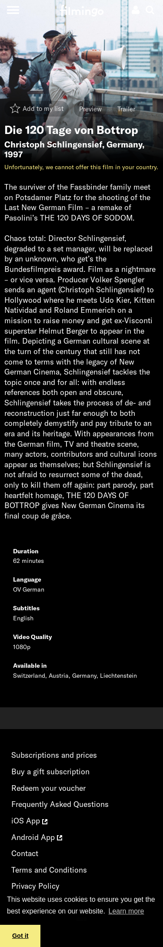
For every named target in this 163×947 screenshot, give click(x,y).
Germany (124, 144)
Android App (36, 837)
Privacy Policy (35, 886)
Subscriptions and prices (54, 755)
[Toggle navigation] (13, 10)
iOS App (29, 821)
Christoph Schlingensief (53, 144)
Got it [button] (20, 935)
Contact (24, 853)
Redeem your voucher (48, 788)
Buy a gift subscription (50, 771)
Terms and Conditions (49, 870)
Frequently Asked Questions (60, 804)
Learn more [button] (126, 911)
